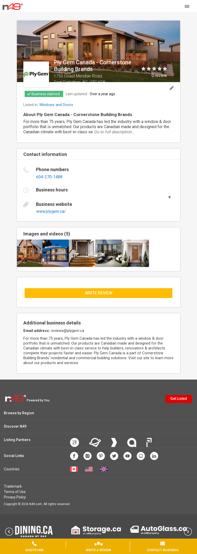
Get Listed (178, 399)
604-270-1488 (49, 176)
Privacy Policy (15, 497)
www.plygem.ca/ (51, 211)
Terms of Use (15, 492)
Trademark (13, 486)
